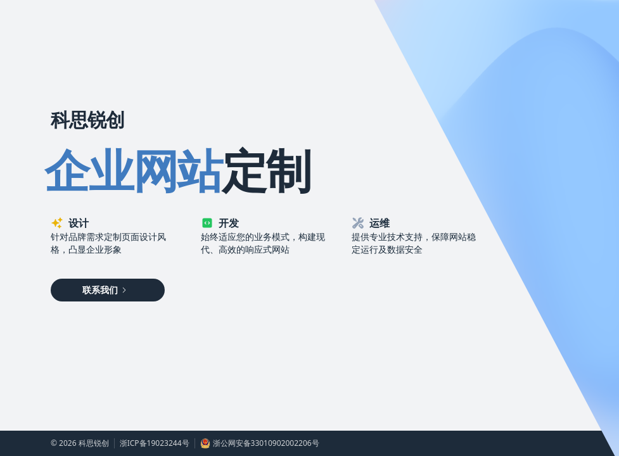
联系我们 (105, 290)
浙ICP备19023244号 (154, 443)
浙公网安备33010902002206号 (259, 443)
